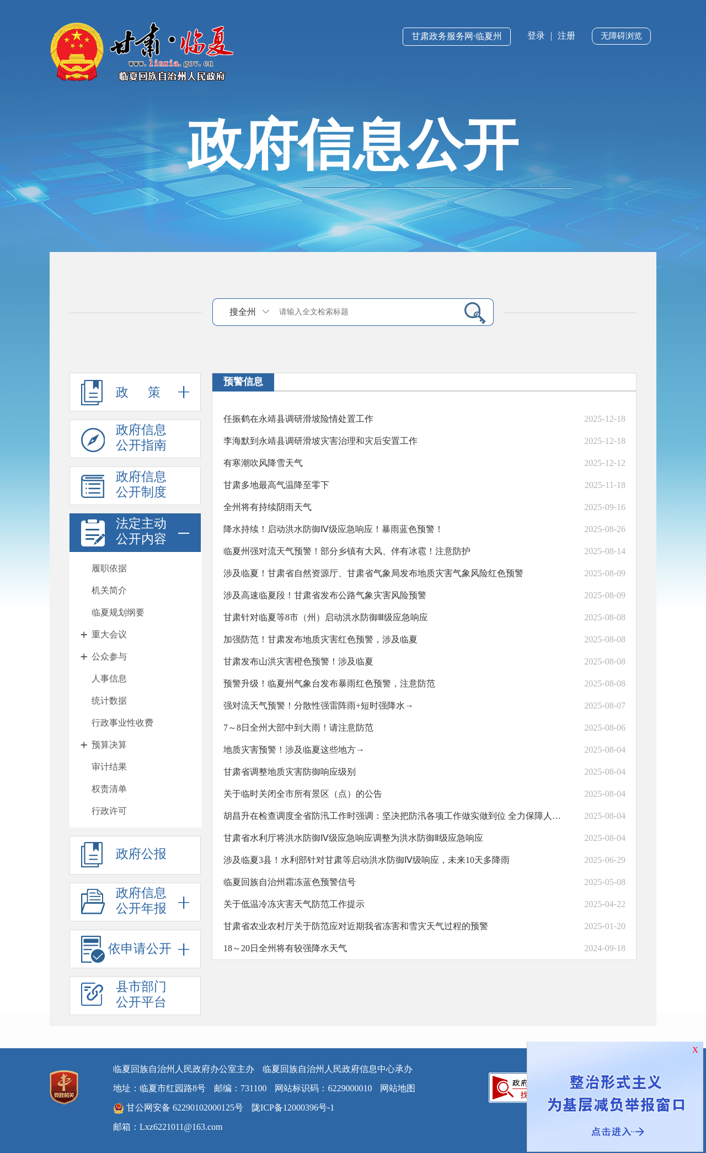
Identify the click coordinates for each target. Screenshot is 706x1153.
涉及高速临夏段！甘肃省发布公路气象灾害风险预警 (324, 595)
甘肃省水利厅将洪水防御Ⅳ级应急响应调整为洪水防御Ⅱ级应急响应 (353, 838)
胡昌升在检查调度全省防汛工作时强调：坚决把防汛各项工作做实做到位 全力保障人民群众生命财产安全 (394, 815)
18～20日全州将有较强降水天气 (285, 948)
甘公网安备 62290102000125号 (178, 1108)
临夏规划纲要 (118, 612)
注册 (566, 35)
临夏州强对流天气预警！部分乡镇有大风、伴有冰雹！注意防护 (346, 551)
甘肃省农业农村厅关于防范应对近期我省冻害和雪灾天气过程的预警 (355, 926)
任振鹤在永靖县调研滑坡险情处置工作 (298, 418)
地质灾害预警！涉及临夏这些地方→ (294, 749)
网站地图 (397, 1088)
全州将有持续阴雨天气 (267, 507)
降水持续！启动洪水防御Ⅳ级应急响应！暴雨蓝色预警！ (333, 529)
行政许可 (109, 811)
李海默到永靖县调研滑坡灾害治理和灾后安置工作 (320, 441)
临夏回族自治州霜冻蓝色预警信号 (289, 882)
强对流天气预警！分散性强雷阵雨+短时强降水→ (318, 705)
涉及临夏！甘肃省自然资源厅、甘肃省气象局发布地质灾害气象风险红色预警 (373, 573)
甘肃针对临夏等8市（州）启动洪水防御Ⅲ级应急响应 (325, 617)
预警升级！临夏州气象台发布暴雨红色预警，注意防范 (329, 683)
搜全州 (242, 312)
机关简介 (109, 590)
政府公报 (124, 854)
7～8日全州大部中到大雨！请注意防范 (298, 727)
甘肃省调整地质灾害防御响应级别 (289, 771)
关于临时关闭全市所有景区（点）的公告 (302, 793)
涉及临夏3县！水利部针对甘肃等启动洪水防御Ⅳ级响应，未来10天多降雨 (366, 860)
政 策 (135, 392)
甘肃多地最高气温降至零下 (276, 485)
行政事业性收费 (122, 722)
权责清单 (109, 788)
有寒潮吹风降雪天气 (263, 463)
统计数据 (109, 700)
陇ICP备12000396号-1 (293, 1107)
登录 (536, 35)
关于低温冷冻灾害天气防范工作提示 (294, 904)
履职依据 (109, 568)
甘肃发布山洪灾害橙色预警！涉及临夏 (298, 661)
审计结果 (109, 766)
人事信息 (109, 678)
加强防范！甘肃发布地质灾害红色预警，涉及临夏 (320, 639)
